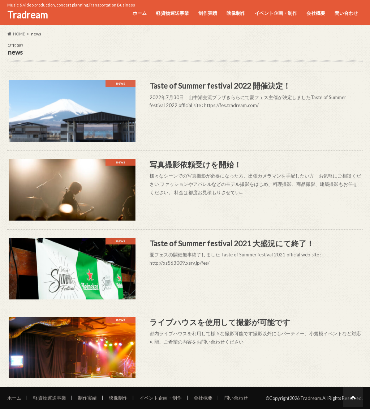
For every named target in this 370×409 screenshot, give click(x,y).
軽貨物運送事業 (172, 13)
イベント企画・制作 (276, 13)
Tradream (27, 15)
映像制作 (236, 13)
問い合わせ (346, 13)
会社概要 (315, 13)
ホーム (140, 13)
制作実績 (207, 13)
